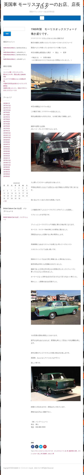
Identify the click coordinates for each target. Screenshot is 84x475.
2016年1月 (6, 158)
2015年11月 (7, 162)
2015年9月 (6, 167)
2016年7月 (6, 144)
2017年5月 (6, 121)
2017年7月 (6, 117)
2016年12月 (7, 133)
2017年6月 (6, 119)
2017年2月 (6, 128)
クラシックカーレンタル (49, 38)
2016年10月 (7, 137)
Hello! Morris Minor (9, 48)
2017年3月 (6, 126)
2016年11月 (7, 135)
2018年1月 (6, 103)
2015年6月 (6, 174)
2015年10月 (7, 165)
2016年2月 (6, 156)
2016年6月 (6, 146)
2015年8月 (6, 169)
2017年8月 (6, 115)
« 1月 (5, 201)
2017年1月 (6, 130)
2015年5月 (6, 176)
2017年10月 (7, 110)
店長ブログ (60, 38)
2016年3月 (6, 153)
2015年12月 (7, 160)
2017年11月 (7, 108)
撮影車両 (71, 451)
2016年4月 (6, 151)
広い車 (66, 451)
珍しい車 (40, 453)
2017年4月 (6, 124)
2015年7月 (6, 172)
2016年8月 (6, 142)
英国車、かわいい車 (48, 453)
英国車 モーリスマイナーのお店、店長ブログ (42, 5)
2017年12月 (7, 105)
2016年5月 (6, 149)
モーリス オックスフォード (56, 451)
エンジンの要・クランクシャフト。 (13, 72)
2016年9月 (6, 140)
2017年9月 (6, 112)
